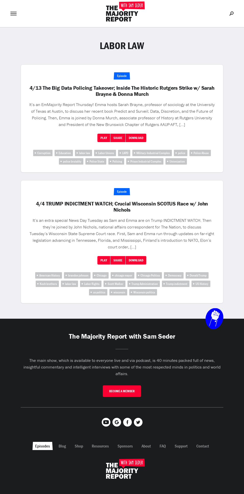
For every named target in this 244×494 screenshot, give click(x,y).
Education (65, 153)
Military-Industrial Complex (153, 153)
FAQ (163, 446)
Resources (100, 446)
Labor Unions (106, 153)
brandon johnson (78, 275)
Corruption (43, 153)
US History (202, 284)
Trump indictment (176, 284)
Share (117, 138)
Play (103, 138)
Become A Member (122, 391)
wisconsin (119, 292)
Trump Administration (145, 284)
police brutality (72, 161)
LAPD (125, 153)
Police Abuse (201, 153)
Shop (79, 446)
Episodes (42, 446)
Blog (62, 446)
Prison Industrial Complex (145, 161)
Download (136, 138)
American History (49, 275)
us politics (99, 292)
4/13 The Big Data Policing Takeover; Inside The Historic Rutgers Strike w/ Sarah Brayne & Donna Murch (122, 91)
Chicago (102, 275)
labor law (84, 153)
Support (181, 446)
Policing (117, 161)
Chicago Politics (150, 275)
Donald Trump (198, 275)
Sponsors (125, 446)
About (146, 446)
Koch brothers (48, 284)
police (181, 153)
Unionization (177, 161)
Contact (202, 446)
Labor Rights (91, 284)
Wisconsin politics (144, 292)
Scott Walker (115, 284)
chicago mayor (123, 275)
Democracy (175, 275)
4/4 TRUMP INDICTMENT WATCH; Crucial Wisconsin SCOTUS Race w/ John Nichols (122, 207)
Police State (96, 161)
